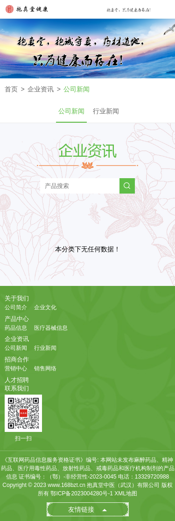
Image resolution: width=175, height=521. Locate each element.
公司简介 (16, 307)
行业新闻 (106, 111)
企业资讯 (41, 89)
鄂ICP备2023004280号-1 (81, 493)
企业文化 (45, 307)
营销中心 (16, 368)
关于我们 (17, 298)
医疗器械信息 (51, 328)
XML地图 (125, 493)
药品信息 (16, 328)
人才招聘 (17, 380)
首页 (11, 89)
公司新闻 (76, 89)
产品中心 (17, 319)
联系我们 (17, 388)
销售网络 (45, 368)
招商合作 (17, 359)
